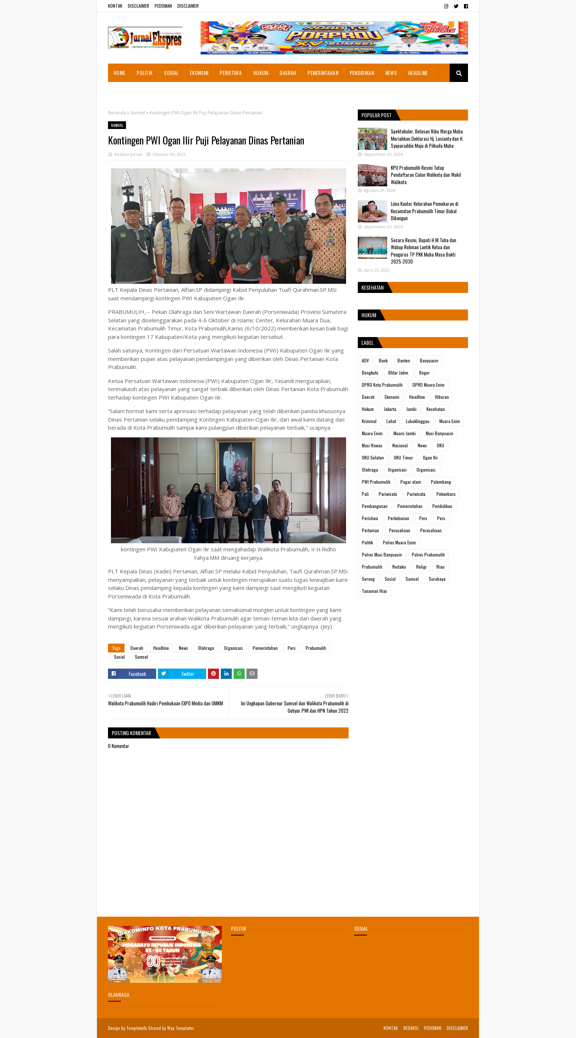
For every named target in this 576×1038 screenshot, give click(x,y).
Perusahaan (399, 530)
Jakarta (390, 409)
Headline (161, 648)
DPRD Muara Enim (428, 385)
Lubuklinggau (417, 421)
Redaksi (399, 566)
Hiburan (442, 397)
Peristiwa (370, 518)
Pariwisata (388, 494)
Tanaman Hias (374, 591)
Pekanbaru (446, 494)
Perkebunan (398, 518)
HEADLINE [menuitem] (418, 72)
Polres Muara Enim (399, 542)
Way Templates (180, 1028)
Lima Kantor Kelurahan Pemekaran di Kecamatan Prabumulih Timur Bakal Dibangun (424, 211)
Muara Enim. (373, 433)
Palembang (441, 482)
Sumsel (137, 113)
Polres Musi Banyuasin (382, 554)
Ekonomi (392, 397)
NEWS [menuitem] (391, 72)
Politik (367, 542)
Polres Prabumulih (428, 554)
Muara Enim (449, 421)
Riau (440, 566)
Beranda (117, 113)
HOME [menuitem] (119, 72)
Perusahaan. (431, 530)
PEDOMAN (163, 6)
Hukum (368, 409)
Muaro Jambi (404, 433)
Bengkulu (370, 372)
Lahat (391, 421)
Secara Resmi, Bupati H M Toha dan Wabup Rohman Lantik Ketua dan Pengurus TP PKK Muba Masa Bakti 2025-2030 (423, 250)
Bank (383, 360)
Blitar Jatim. (398, 372)
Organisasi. (426, 469)
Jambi (411, 409)
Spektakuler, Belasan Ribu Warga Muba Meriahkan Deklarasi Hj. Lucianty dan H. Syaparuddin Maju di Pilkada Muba (427, 138)
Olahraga (206, 648)
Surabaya (437, 579)
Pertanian (370, 530)
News (183, 648)
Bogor (424, 372)
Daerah (136, 648)
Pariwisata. (416, 494)
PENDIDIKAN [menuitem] (362, 72)
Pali (365, 494)
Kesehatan (435, 409)
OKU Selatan (373, 457)
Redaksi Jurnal (128, 154)
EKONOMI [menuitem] (199, 72)
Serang (368, 579)
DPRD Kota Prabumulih (382, 385)
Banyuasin (429, 360)
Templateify (136, 1028)
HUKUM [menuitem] (261, 72)
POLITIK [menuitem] (144, 72)
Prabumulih (316, 648)
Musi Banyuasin (439, 433)
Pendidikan (442, 506)
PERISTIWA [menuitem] (231, 72)
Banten (403, 360)
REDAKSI (410, 1028)
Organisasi (233, 648)
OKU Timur (403, 457)
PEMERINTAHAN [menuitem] (322, 72)
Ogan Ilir (430, 457)
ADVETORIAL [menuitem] (126, 91)
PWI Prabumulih (376, 482)
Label (367, 342)
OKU (440, 445)
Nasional (400, 445)
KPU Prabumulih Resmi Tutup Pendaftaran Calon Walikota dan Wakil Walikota (426, 175)
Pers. (441, 518)
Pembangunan (375, 506)
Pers (292, 648)
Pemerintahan (265, 648)
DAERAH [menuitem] (288, 72)
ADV (365, 360)
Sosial (119, 657)
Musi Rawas (372, 445)
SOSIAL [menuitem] (171, 72)
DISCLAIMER (138, 6)
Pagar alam (410, 482)
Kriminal (369, 421)
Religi (421, 566)
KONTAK (115, 6)
